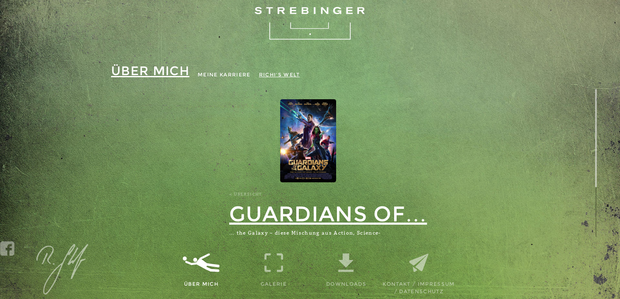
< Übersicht (245, 194)
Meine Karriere (224, 74)
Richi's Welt (279, 74)
